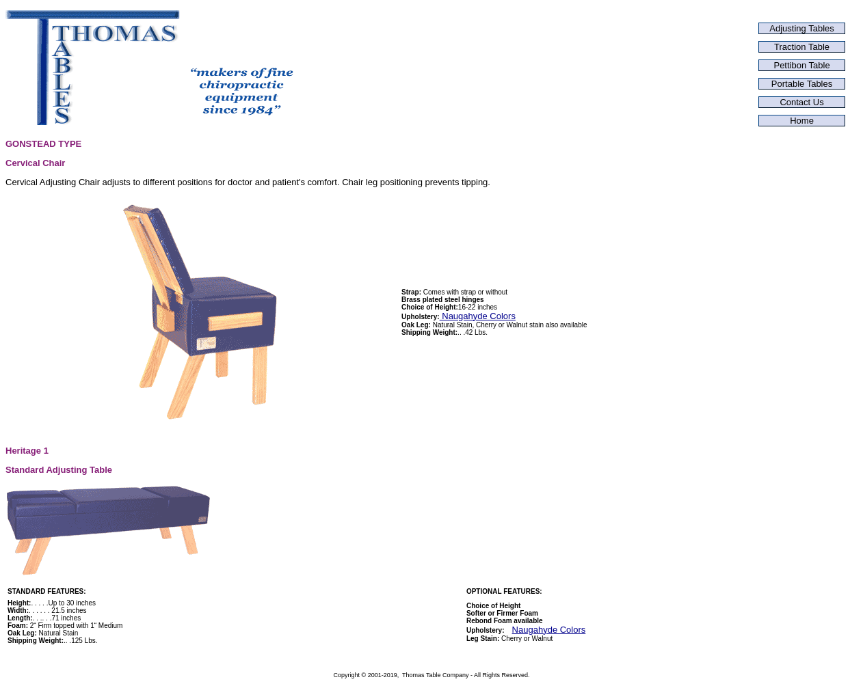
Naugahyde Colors (478, 316)
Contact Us (801, 102)
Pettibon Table (801, 65)
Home (802, 120)
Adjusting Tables (801, 28)
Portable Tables (801, 84)
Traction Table (801, 47)
